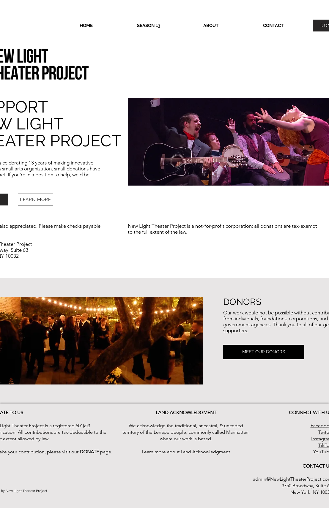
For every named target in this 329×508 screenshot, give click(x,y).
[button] (148, 25)
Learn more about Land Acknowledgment (186, 452)
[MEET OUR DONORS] (263, 352)
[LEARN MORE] (35, 199)
